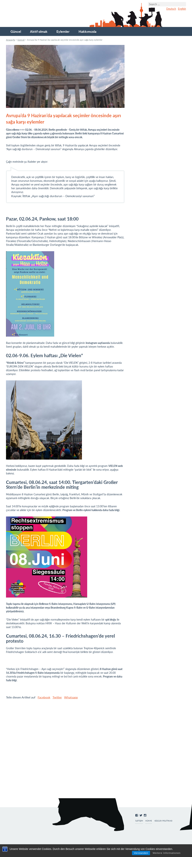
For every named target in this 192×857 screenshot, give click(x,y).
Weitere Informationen (167, 853)
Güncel (15, 31)
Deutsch (171, 8)
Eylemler (63, 31)
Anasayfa (10, 39)
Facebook (44, 697)
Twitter (57, 697)
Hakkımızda (87, 31)
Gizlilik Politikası (163, 821)
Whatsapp (71, 697)
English (182, 8)
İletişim (139, 821)
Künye (149, 821)
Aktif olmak (38, 31)
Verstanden (141, 853)
